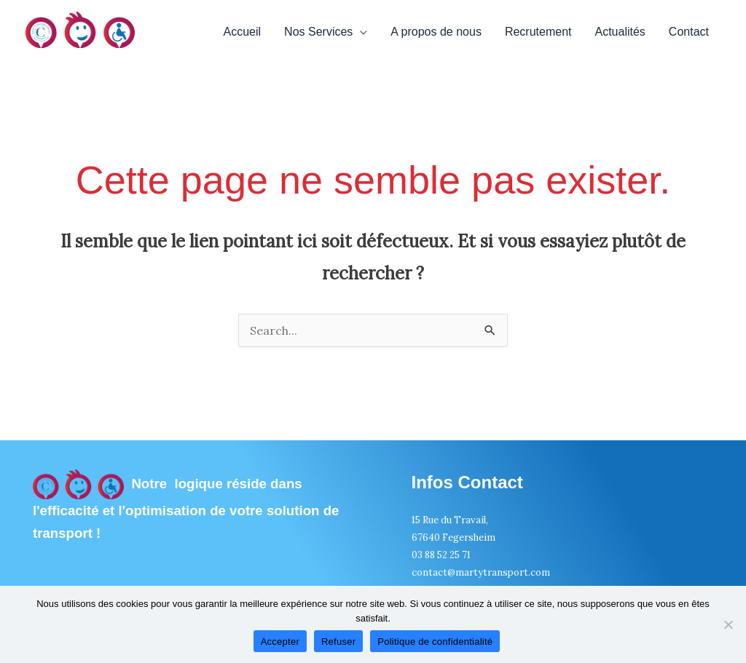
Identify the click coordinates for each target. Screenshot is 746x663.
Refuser (338, 641)
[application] (360, 32)
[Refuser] (728, 624)
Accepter (280, 641)
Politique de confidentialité (434, 641)
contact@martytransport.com (481, 572)
